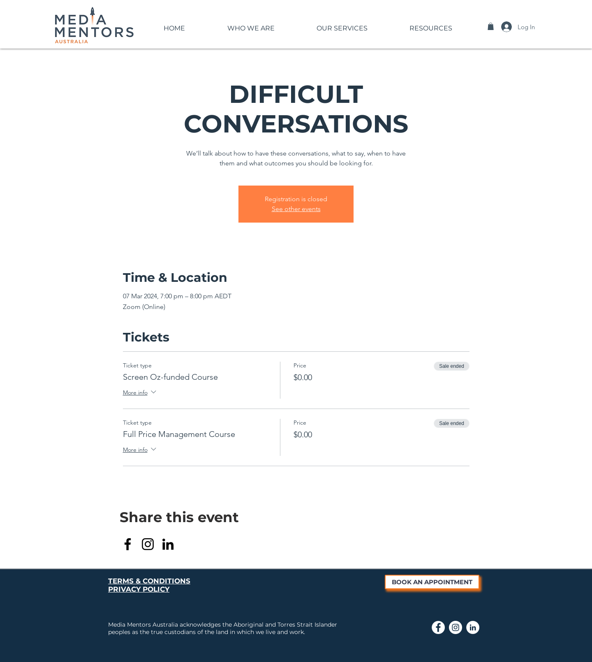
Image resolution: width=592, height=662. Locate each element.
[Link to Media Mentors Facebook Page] (438, 627)
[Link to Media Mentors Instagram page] (455, 627)
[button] (251, 24)
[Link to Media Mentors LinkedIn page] (472, 627)
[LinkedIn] (168, 544)
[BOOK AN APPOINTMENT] (432, 582)
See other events (296, 209)
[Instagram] (148, 544)
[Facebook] (128, 544)
